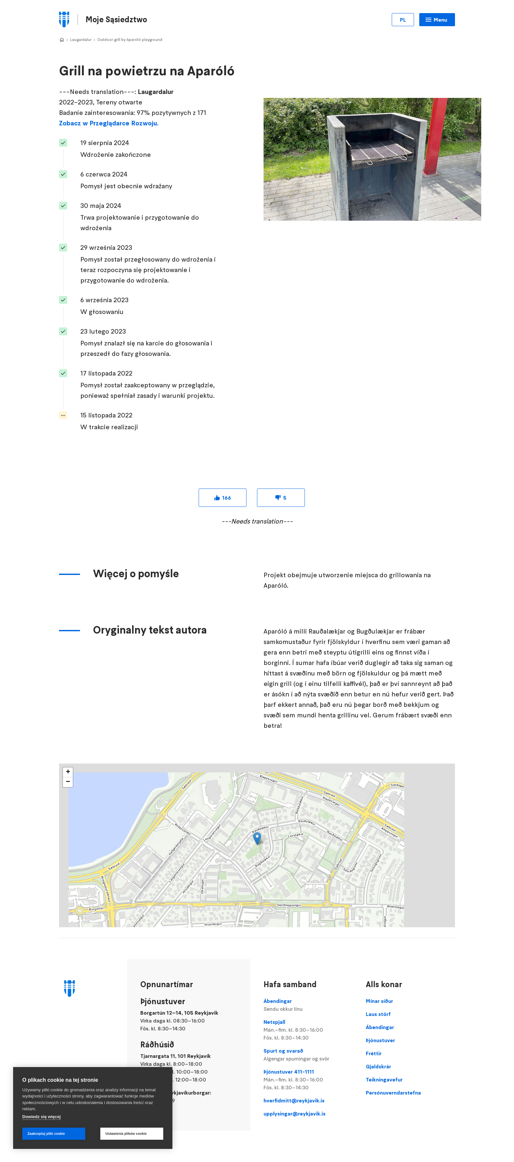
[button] (257, 838)
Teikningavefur (384, 1079)
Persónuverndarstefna (393, 1092)
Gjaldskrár (378, 1066)
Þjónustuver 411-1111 (308, 1079)
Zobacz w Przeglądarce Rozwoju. (109, 123)
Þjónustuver (380, 1040)
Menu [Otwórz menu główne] (440, 19)
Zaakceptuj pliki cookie (46, 1133)
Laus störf (378, 1014)
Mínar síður (379, 1001)
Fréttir (374, 1053)
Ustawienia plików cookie (126, 1133)
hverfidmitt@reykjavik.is (294, 1100)
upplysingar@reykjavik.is (295, 1113)
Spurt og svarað (308, 1054)
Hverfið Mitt (62, 40)
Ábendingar (308, 1005)
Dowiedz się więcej (41, 1116)
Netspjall (308, 1030)
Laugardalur (80, 39)
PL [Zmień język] (403, 19)
